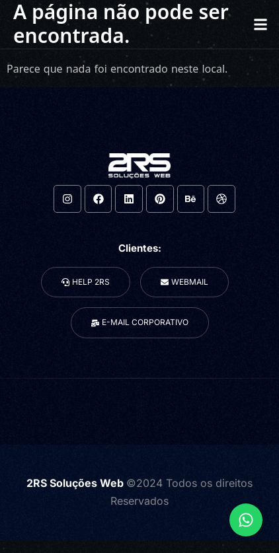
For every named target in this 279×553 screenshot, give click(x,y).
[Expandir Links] (245, 519)
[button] (260, 24)
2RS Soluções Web (76, 483)
